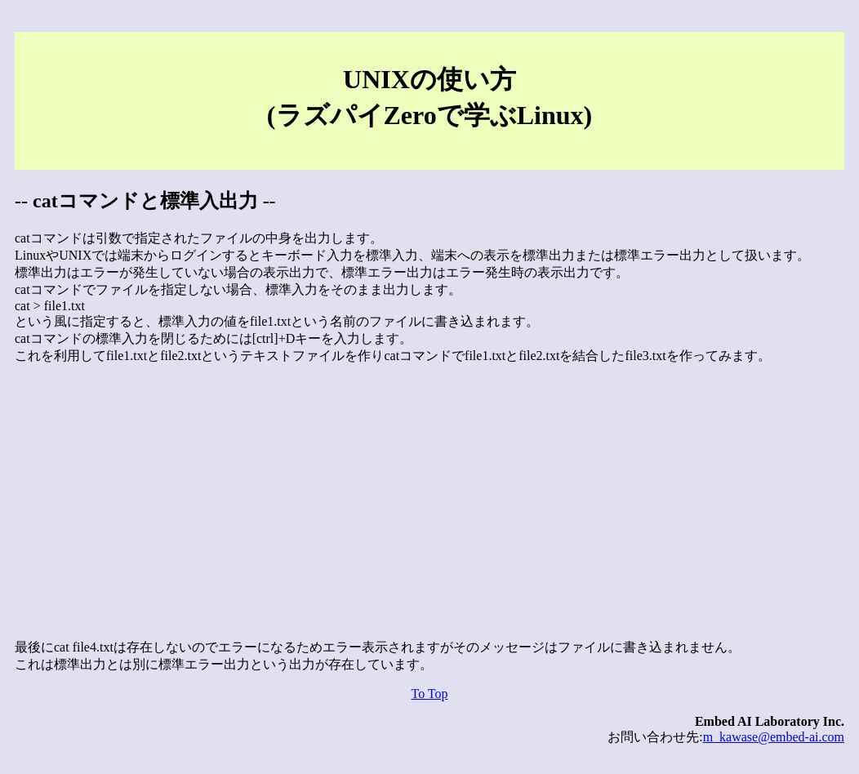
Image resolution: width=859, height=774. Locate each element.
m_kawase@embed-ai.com (773, 737)
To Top (429, 694)
